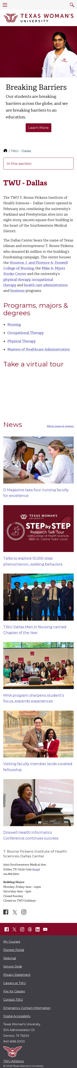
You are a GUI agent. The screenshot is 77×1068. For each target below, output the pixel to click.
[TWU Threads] (30, 929)
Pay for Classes (14, 991)
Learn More (38, 128)
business (17, 290)
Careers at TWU (14, 983)
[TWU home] (5, 151)
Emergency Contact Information (27, 1008)
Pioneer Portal (13, 950)
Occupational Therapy (25, 332)
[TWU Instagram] (22, 929)
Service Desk (12, 966)
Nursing (14, 324)
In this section (38, 164)
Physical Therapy (21, 341)
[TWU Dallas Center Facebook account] (5, 912)
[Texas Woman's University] (38, 18)
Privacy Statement (16, 975)
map (36, 869)
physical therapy (16, 279)
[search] (72, 5)
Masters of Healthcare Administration (38, 349)
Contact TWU (13, 999)
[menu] (5, 5)
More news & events (60, 426)
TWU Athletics (13, 1061)
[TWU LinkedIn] (37, 929)
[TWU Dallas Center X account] (14, 912)
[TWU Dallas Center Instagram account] (23, 912)
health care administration (46, 285)
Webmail (9, 958)
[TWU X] (14, 929)
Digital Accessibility (17, 1016)
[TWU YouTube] (45, 929)
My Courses (11, 941)
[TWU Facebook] (6, 929)
